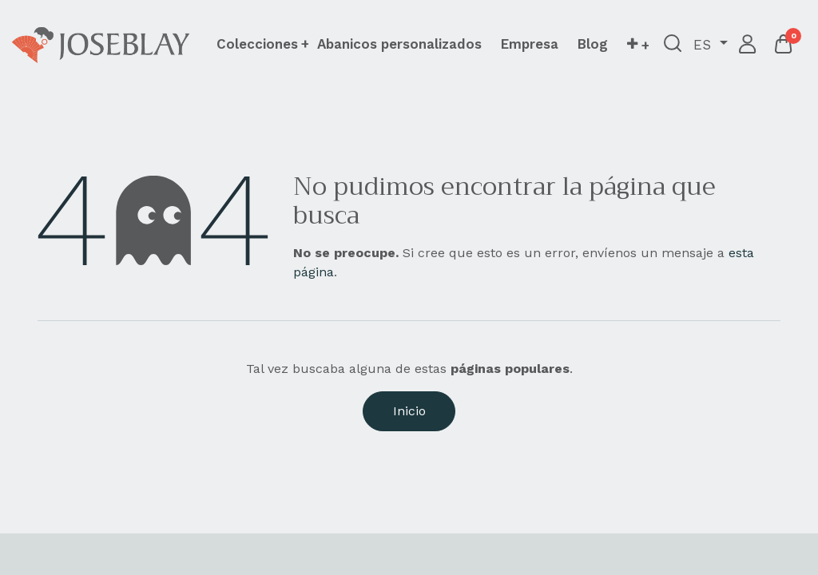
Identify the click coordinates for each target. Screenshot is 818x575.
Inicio (409, 410)
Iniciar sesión (748, 44)
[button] (638, 44)
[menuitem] (399, 44)
